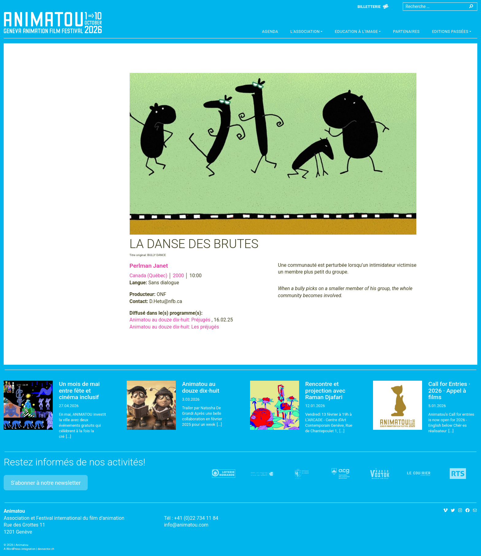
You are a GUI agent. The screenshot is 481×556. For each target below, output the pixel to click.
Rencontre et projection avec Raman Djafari (325, 390)
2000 (178, 275)
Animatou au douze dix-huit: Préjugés (169, 320)
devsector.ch (46, 548)
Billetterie (369, 6)
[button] (306, 32)
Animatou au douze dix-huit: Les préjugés (174, 327)
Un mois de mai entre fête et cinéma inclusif (79, 390)
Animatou (53, 22)
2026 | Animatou (17, 544)
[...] (68, 436)
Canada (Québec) (148, 275)
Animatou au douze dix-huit (200, 387)
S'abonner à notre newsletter (46, 483)
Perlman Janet (148, 265)
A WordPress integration (19, 548)
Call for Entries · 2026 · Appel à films (449, 390)
